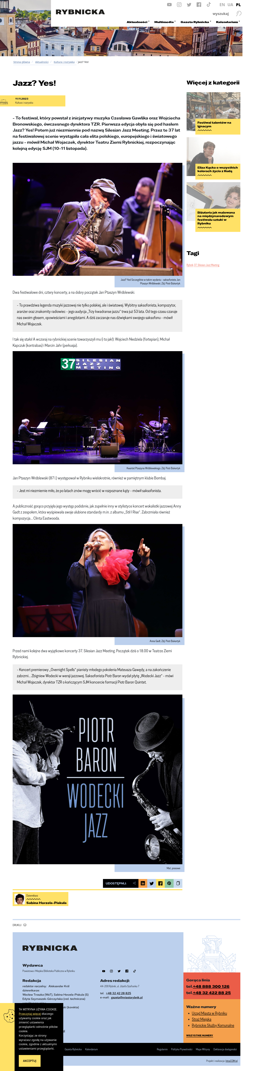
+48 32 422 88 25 (212, 992)
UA (230, 4)
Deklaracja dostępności (225, 1049)
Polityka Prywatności (181, 1049)
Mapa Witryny (203, 1049)
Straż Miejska (201, 1019)
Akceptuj (29, 1061)
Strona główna (21, 62)
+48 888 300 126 (211, 986)
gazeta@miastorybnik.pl (127, 997)
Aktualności (41, 62)
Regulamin (162, 1049)
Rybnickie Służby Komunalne (213, 1025)
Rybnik (190, 265)
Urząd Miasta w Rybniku (209, 1013)
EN (222, 4)
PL (238, 4)
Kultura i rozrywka (64, 62)
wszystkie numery (199, 1035)
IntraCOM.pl (232, 1061)
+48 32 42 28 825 (118, 993)
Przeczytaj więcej (30, 1014)
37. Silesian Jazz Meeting (206, 265)
